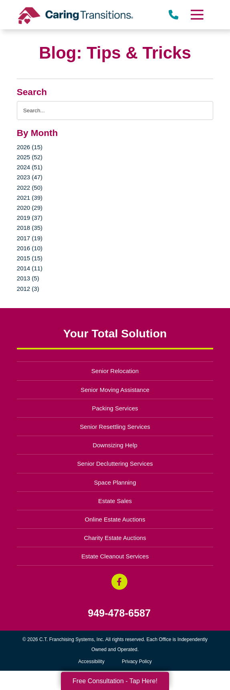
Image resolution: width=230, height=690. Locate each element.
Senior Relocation (115, 370)
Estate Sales (115, 500)
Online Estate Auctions (115, 519)
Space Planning (115, 482)
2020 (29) (29, 207)
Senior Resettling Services (115, 426)
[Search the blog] (115, 110)
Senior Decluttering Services (115, 463)
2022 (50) (29, 187)
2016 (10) (29, 248)
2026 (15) (29, 147)
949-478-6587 (119, 613)
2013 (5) (28, 278)
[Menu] (196, 14)
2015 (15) (29, 258)
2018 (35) (29, 227)
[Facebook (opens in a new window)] (119, 582)
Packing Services (115, 408)
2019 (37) (29, 217)
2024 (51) (29, 167)
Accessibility (91, 661)
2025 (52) (29, 157)
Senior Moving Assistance (115, 389)
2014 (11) (29, 268)
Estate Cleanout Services (115, 556)
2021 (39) (29, 197)
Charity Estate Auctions (115, 537)
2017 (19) (29, 238)
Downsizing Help (115, 445)
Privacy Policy (137, 661)
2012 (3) (28, 288)
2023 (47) (29, 177)
